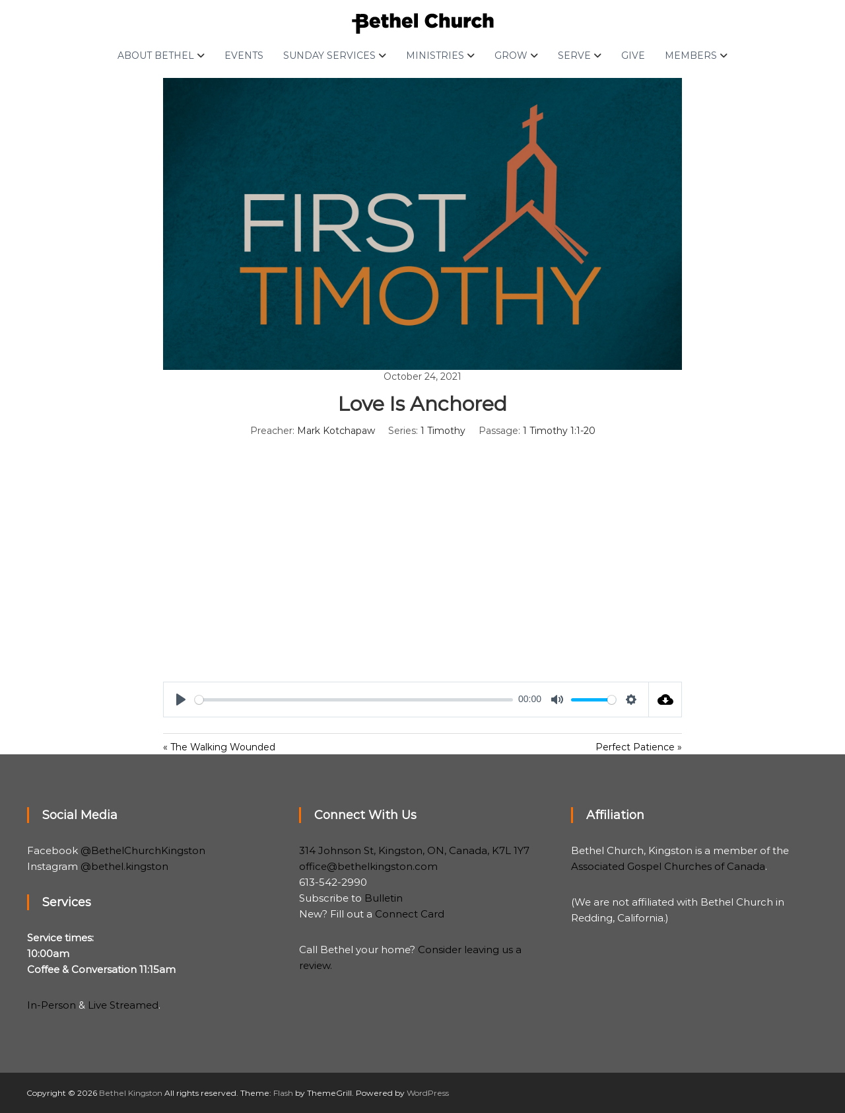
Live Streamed (123, 1005)
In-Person (51, 1005)
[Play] (180, 699)
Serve (574, 55)
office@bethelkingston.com (368, 866)
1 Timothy (443, 431)
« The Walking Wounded (219, 747)
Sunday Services (329, 55)
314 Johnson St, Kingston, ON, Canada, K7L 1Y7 (414, 850)
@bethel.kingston (124, 866)
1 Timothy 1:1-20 (559, 431)
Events (243, 55)
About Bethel (156, 55)
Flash (283, 1093)
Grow (510, 55)
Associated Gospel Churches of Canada (668, 866)
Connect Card (409, 914)
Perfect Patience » (638, 747)
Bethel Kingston (130, 1093)
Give (633, 55)
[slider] (354, 700)
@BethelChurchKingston (143, 850)
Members (691, 55)
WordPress (428, 1093)
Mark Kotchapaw (336, 431)
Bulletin (383, 898)
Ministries (435, 55)
